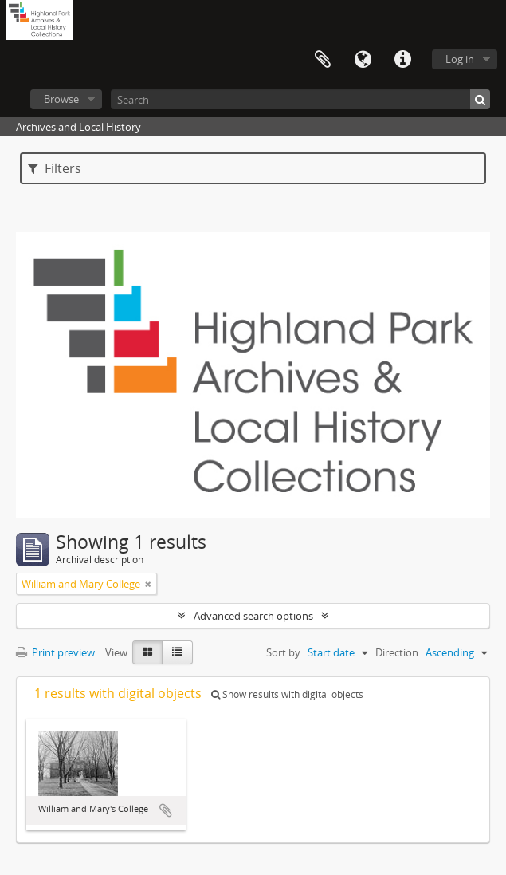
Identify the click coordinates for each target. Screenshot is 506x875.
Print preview (55, 652)
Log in (459, 59)
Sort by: (284, 652)
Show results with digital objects (287, 694)
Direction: (398, 652)
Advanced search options (253, 616)
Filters (54, 168)
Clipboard (323, 60)
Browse (61, 99)
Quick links (402, 60)
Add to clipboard (166, 810)
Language (362, 60)
